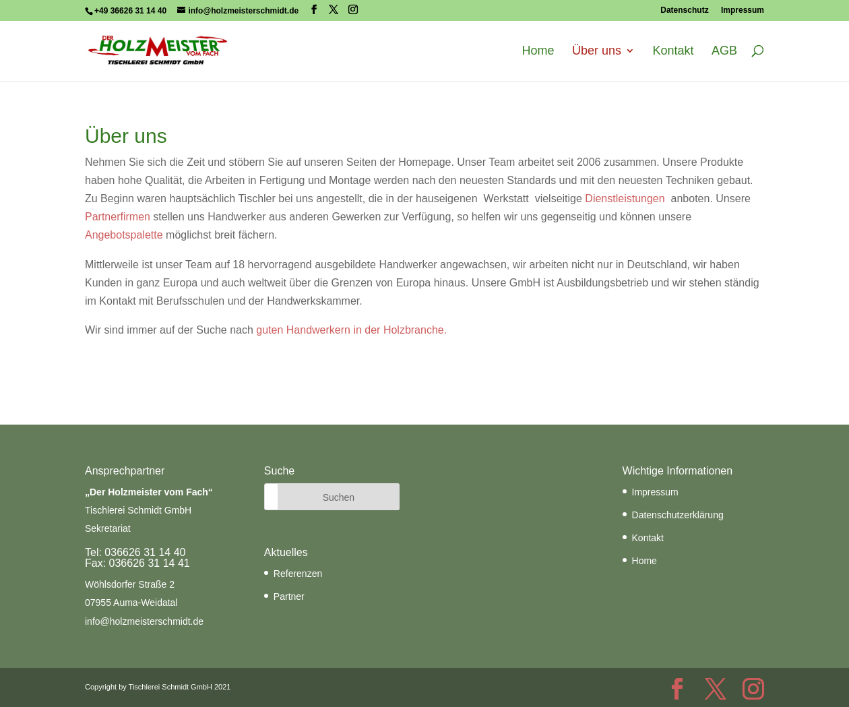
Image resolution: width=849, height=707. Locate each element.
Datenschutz (684, 10)
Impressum (742, 10)
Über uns (596, 51)
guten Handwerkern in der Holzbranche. (351, 330)
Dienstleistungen (624, 198)
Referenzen (298, 573)
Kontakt (672, 51)
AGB (724, 51)
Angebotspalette (124, 235)
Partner (289, 596)
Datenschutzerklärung (678, 515)
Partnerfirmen (117, 216)
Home (538, 51)
